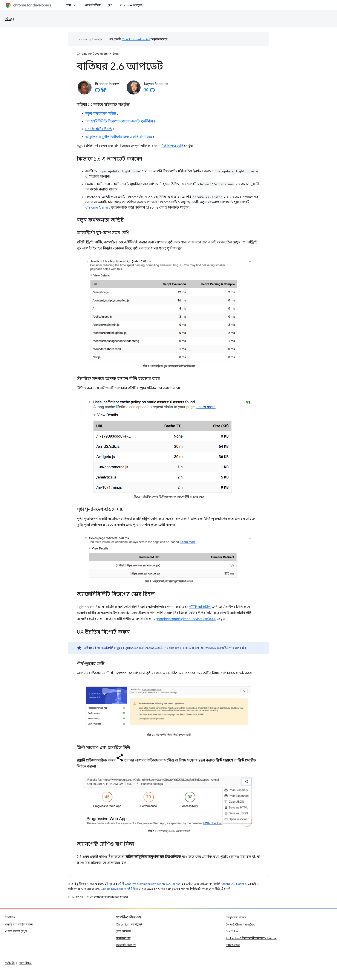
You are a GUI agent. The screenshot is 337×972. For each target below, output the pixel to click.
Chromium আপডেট (129, 924)
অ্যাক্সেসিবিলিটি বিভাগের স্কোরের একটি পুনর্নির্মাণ (119, 121)
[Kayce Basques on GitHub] (152, 91)
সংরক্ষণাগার (123, 938)
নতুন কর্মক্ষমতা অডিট (100, 113)
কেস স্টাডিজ (93, 5)
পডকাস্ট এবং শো (126, 945)
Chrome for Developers (92, 54)
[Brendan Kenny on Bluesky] (103, 91)
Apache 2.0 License (233, 884)
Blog (9, 18)
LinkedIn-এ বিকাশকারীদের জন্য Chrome (251, 938)
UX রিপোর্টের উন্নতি (98, 129)
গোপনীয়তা (25, 963)
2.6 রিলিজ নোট (172, 146)
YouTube (232, 931)
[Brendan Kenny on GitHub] (97, 91)
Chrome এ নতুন (131, 5)
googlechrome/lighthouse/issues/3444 (186, 619)
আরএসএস (233, 945)
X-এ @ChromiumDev (240, 924)
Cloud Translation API (136, 39)
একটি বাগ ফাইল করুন (19, 924)
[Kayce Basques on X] (146, 91)
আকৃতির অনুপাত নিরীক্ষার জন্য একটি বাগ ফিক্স (118, 137)
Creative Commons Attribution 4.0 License (152, 884)
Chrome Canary (97, 207)
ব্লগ (110, 5)
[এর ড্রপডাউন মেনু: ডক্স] (76, 5)
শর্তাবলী (10, 963)
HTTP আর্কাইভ (200, 607)
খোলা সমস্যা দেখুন (16, 931)
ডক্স (68, 5)
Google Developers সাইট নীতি (119, 889)
